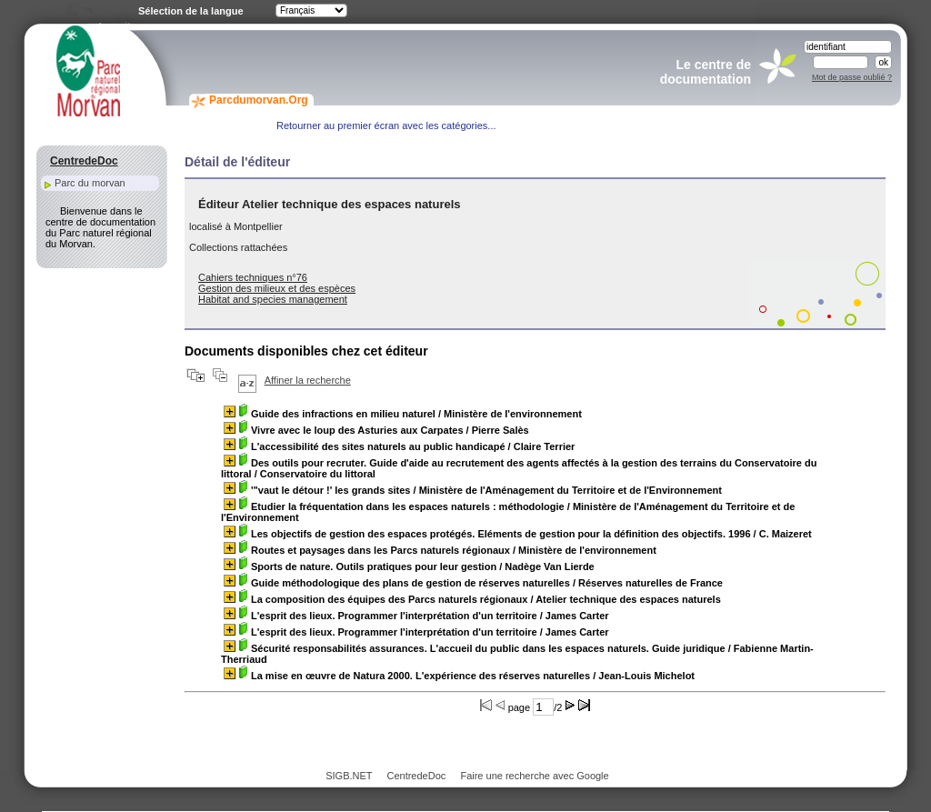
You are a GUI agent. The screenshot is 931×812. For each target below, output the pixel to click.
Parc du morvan (90, 182)
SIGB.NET (348, 775)
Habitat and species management (272, 299)
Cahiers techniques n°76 (252, 277)
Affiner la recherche (308, 380)
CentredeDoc (415, 775)
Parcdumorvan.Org (258, 100)
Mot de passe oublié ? (852, 77)
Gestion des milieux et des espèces (276, 288)
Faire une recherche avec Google (534, 775)
